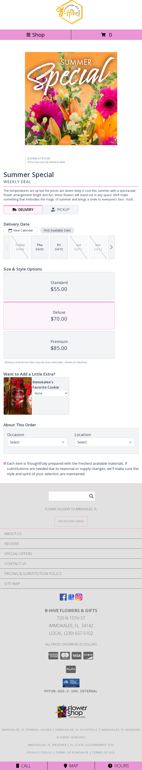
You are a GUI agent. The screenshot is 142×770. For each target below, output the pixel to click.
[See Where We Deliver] (71, 521)
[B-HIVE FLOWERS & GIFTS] (71, 23)
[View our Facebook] (63, 599)
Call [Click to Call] (23, 766)
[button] (71, 683)
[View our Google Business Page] (71, 599)
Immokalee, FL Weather (47, 745)
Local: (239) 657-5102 (71, 633)
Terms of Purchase (72, 752)
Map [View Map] (71, 766)
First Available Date (57, 230)
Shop (35, 34)
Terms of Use (103, 752)
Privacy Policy (39, 752)
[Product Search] (71, 496)
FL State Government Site (92, 745)
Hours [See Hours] (118, 766)
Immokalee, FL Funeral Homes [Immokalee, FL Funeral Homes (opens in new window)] (27, 730)
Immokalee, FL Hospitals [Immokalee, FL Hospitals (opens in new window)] (76, 730)
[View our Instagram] (78, 599)
